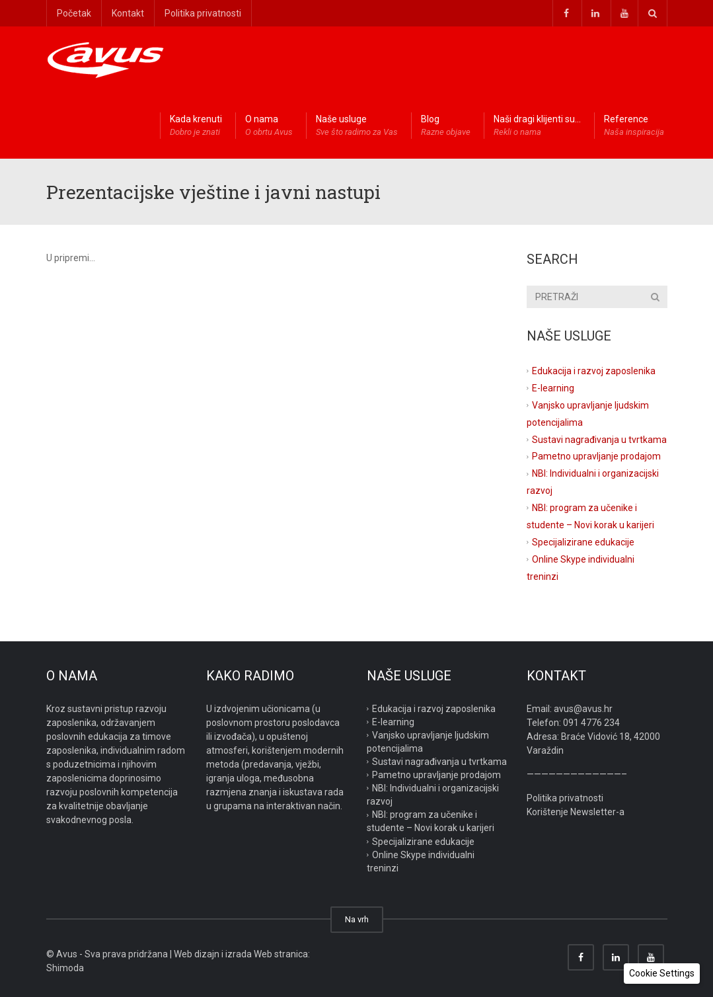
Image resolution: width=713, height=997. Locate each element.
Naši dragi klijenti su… (537, 126)
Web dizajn (196, 954)
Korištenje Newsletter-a (575, 812)
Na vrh (357, 919)
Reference (634, 126)
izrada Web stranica (266, 954)
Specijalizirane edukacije (583, 542)
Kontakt (128, 13)
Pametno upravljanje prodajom (596, 456)
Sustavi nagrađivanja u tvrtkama (599, 439)
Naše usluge (357, 126)
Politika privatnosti (203, 13)
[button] (662, 973)
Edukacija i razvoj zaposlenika (594, 371)
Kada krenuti (196, 126)
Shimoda (65, 968)
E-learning (553, 388)
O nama (269, 126)
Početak (74, 13)
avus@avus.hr (583, 708)
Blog (445, 126)
